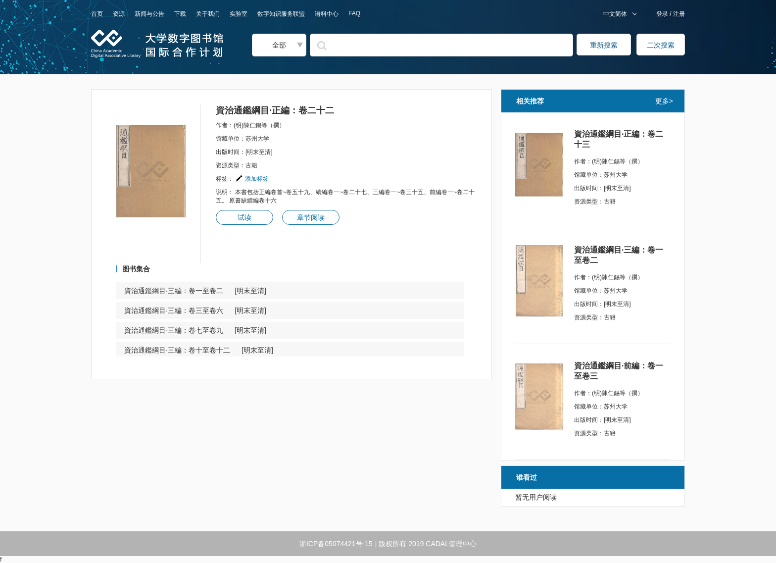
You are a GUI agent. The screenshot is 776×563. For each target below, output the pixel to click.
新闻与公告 (149, 13)
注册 (678, 13)
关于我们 (208, 13)
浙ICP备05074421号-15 (336, 544)
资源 (119, 13)
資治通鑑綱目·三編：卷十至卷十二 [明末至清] (198, 350)
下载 (180, 13)
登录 (663, 13)
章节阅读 (311, 217)
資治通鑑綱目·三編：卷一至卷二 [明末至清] (195, 291)
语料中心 (327, 13)
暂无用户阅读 (536, 497)
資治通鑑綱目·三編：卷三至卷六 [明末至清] (195, 310)
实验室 (238, 13)
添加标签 (252, 178)
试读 (244, 217)
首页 (97, 13)
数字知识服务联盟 (281, 13)
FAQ (354, 13)
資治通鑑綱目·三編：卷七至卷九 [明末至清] (195, 330)
